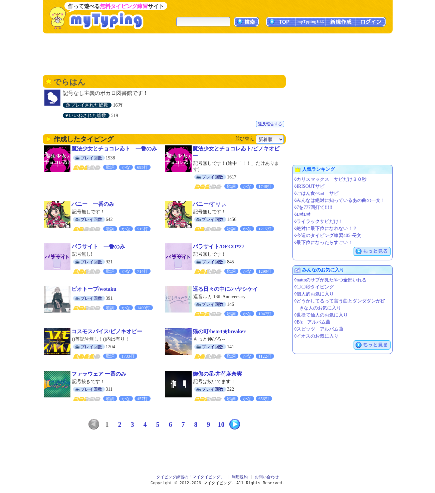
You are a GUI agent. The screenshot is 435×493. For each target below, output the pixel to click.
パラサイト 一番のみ (98, 246)
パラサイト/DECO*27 (218, 246)
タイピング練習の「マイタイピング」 (190, 477)
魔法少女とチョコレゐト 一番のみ (114, 148)
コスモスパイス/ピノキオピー (106, 331)
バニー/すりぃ (209, 204)
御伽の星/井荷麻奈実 (217, 374)
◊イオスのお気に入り (316, 336)
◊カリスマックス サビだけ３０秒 (330, 179)
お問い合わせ (267, 477)
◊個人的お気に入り (314, 293)
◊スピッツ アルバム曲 (319, 329)
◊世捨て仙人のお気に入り (321, 315)
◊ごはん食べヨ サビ (316, 193)
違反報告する (270, 124)
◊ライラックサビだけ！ (319, 221)
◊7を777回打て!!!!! (313, 207)
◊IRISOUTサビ (309, 186)
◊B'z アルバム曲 (312, 322)
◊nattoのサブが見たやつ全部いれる (330, 279)
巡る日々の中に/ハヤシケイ (225, 289)
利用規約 (240, 477)
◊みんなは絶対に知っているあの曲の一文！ (340, 200)
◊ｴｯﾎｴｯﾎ (302, 214)
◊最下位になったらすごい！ (323, 242)
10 (221, 424)
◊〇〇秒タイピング (314, 286)
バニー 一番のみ (92, 204)
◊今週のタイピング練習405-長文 (328, 235)
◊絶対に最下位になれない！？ (326, 228)
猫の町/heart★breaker (219, 331)
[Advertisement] (217, 53)
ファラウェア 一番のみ (98, 374)
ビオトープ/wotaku (94, 289)
